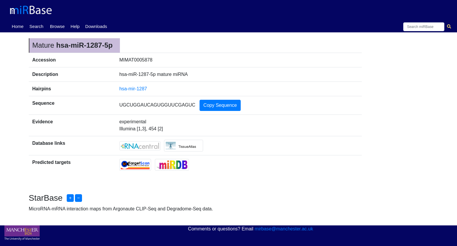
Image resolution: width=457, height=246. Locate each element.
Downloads (96, 26)
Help (75, 26)
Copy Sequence (220, 105)
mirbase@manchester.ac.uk (284, 228)
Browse (57, 26)
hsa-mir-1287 (133, 88)
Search (36, 26)
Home (18, 26)
